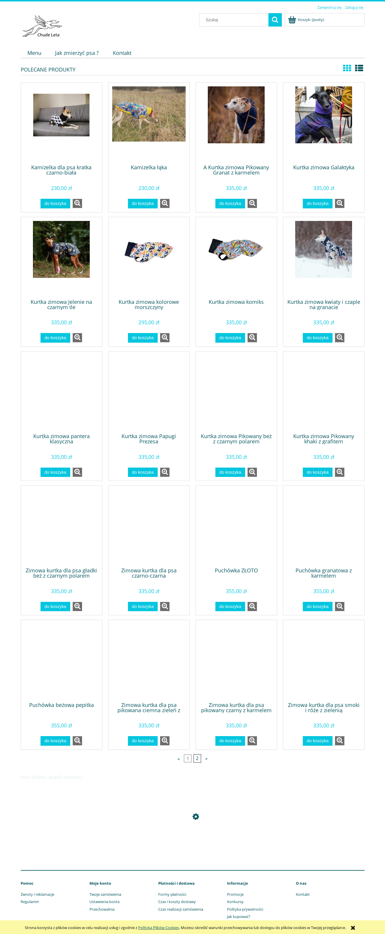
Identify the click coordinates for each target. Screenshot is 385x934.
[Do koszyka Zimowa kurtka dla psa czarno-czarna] (143, 606)
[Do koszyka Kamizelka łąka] (143, 203)
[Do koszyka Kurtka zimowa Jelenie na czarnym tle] (55, 338)
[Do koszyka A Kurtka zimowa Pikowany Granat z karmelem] (230, 203)
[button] (77, 203)
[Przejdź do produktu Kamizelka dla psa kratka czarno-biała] (61, 122)
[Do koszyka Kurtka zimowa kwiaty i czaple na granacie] (318, 338)
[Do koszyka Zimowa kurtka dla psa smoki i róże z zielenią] (318, 741)
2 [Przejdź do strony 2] (197, 758)
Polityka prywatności (245, 909)
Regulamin (30, 901)
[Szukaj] (275, 20)
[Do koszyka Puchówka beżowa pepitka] (55, 741)
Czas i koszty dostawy (177, 901)
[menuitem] (34, 53)
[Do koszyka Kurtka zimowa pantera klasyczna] (55, 472)
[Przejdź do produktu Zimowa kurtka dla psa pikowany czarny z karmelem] (236, 660)
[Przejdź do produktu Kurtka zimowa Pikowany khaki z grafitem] (324, 391)
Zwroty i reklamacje (37, 894)
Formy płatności (172, 894)
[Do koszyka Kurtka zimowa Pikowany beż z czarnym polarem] (230, 472)
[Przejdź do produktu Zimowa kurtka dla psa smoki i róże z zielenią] (324, 660)
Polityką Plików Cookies (158, 927)
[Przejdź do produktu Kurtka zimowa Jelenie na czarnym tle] (61, 257)
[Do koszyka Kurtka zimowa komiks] (230, 338)
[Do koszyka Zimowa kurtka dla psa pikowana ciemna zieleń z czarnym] (143, 741)
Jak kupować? (238, 916)
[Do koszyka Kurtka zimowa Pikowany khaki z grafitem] (318, 472)
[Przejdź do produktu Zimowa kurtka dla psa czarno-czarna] (149, 525)
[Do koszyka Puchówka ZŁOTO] (230, 606)
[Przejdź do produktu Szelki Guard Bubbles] (192, 844)
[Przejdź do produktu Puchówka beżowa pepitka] (61, 660)
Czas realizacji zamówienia (180, 909)
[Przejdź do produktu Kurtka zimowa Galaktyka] (324, 122)
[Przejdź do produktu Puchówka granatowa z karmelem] (324, 525)
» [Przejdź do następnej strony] (206, 758)
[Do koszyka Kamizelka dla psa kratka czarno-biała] (55, 203)
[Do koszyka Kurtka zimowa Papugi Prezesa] (143, 472)
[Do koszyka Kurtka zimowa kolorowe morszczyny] (143, 338)
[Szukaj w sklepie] (234, 19)
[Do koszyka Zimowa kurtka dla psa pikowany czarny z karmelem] (230, 741)
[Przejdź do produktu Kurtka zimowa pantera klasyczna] (61, 391)
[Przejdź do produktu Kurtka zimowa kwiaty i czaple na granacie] (324, 257)
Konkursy (235, 901)
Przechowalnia (102, 909)
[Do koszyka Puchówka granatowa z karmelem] (318, 606)
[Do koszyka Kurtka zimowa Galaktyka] (318, 203)
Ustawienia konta (104, 901)
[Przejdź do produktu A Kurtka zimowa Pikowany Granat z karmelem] (236, 122)
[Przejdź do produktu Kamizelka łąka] (149, 122)
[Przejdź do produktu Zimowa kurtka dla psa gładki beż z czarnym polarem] (61, 525)
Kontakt (303, 894)
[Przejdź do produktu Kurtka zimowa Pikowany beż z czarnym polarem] (236, 391)
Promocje (235, 894)
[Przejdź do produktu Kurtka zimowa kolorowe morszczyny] (149, 257)
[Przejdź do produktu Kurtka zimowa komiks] (236, 257)
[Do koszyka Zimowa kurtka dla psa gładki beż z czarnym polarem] (55, 606)
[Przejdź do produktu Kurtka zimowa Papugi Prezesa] (149, 391)
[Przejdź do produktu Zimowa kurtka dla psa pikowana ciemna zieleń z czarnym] (149, 660)
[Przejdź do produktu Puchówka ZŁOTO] (236, 525)
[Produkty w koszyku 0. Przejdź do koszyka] (306, 19)
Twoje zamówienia (105, 894)
